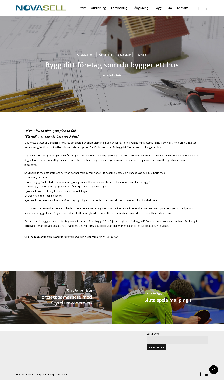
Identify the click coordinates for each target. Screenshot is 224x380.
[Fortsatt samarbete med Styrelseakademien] (56, 297)
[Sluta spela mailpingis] (168, 297)
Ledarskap (124, 54)
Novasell (142, 54)
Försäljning (105, 54)
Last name (153, 333)
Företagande (84, 54)
